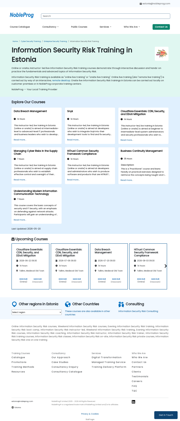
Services (105, 26)
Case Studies (60, 362)
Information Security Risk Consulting (138, 311)
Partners (137, 367)
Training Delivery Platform (109, 367)
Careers (137, 381)
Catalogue (18, 357)
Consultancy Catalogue (67, 371)
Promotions (19, 362)
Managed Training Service (109, 362)
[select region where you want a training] (37, 312)
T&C (134, 390)
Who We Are (131, 26)
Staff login (90, 419)
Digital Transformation (107, 357)
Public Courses (79, 26)
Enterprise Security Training (55, 41)
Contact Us (161, 26)
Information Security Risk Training (84, 41)
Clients (136, 371)
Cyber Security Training (31, 41)
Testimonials (140, 376)
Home (15, 41)
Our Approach (61, 357)
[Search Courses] (105, 16)
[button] (165, 266)
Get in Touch (166, 415)
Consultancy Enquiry (65, 367)
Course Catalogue (20, 26)
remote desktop (61, 80)
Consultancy (49, 26)
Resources (18, 371)
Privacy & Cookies (90, 413)
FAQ (134, 386)
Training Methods (23, 367)
